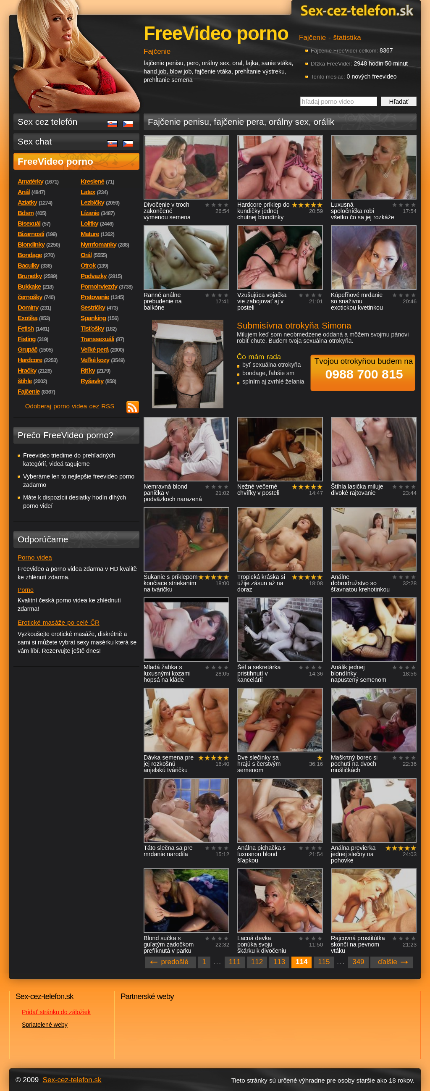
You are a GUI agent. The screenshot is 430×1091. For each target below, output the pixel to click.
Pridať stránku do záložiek (56, 1012)
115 (324, 962)
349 (358, 962)
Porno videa (35, 557)
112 (257, 962)
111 (235, 962)
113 (279, 962)
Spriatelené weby (45, 1024)
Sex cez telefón (47, 121)
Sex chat (35, 141)
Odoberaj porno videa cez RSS (70, 406)
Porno (26, 589)
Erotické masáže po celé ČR (59, 622)
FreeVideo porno (55, 161)
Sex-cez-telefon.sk (356, 10)
